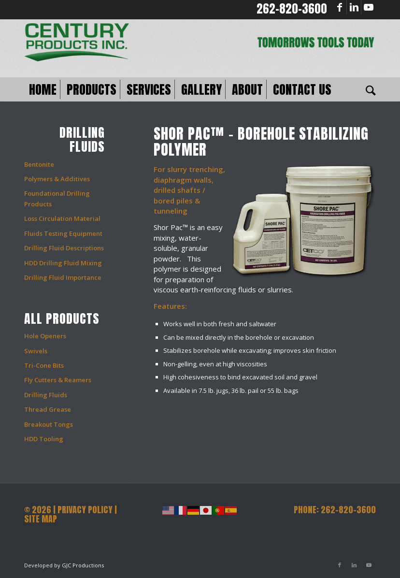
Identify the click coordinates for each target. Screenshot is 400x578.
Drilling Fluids (45, 394)
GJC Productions (83, 565)
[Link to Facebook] (339, 7)
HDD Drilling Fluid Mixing (63, 263)
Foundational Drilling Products (57, 198)
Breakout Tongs (48, 424)
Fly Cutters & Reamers (57, 380)
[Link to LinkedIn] (354, 7)
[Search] (368, 89)
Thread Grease (47, 409)
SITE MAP (40, 518)
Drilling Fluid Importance (62, 277)
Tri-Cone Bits (44, 365)
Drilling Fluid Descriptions (64, 248)
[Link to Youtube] (368, 7)
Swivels (35, 351)
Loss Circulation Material (62, 218)
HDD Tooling (43, 438)
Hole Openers (45, 336)
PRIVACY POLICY (85, 509)
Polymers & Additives (57, 178)
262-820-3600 (292, 8)
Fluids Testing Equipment (63, 233)
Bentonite (39, 164)
